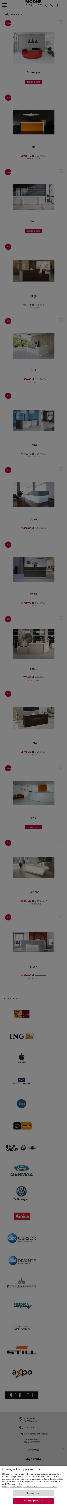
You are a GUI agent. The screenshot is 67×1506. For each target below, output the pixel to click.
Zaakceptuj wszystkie (33, 1500)
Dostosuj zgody (34, 1493)
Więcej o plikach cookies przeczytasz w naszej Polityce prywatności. (29, 1486)
